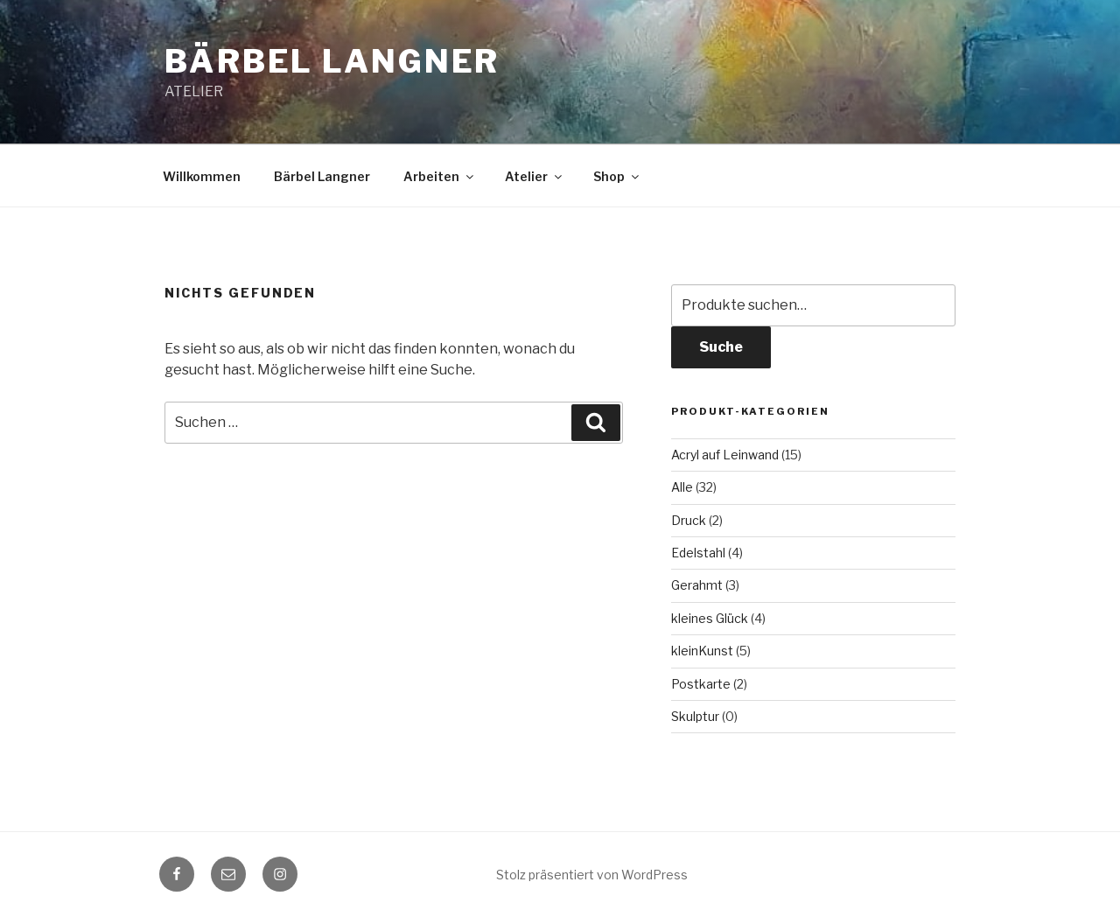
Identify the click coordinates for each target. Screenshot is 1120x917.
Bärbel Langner (332, 61)
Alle (682, 487)
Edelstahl (698, 552)
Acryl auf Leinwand (725, 454)
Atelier (534, 176)
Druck (688, 520)
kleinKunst (702, 650)
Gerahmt (697, 585)
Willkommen (202, 176)
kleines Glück (709, 618)
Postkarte (701, 683)
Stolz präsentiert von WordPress (592, 874)
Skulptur (695, 716)
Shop (617, 176)
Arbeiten (439, 176)
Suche (721, 347)
